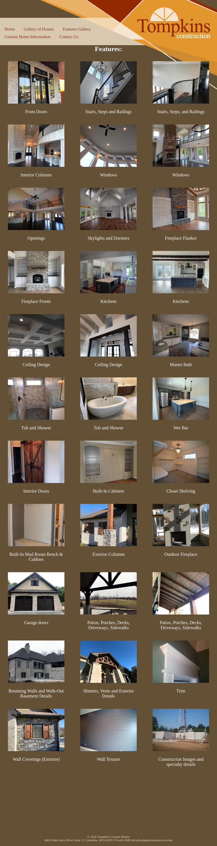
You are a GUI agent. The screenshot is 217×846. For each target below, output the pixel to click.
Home (10, 29)
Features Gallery (77, 29)
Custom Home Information (27, 36)
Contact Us (68, 36)
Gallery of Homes (39, 29)
